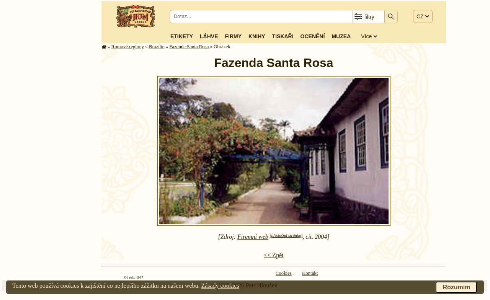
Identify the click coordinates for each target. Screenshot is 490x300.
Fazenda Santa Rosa (189, 46)
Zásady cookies (220, 285)
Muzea (341, 36)
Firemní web (252, 236)
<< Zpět (273, 255)
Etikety (181, 36)
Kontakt (310, 273)
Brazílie (157, 46)
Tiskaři (283, 36)
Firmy (233, 36)
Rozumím (456, 287)
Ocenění (313, 36)
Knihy (256, 36)
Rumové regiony (127, 46)
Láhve (209, 36)
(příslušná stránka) (286, 235)
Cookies (284, 273)
